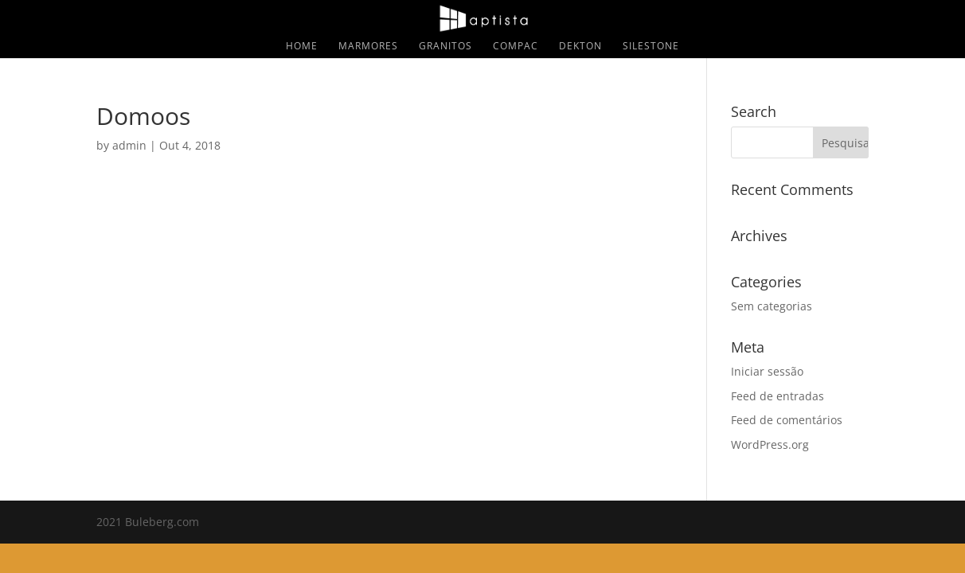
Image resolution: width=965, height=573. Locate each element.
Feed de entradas (777, 395)
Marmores (368, 47)
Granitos (445, 47)
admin (129, 145)
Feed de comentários (786, 419)
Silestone (651, 47)
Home (302, 47)
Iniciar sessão (767, 371)
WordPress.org (770, 444)
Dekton (580, 47)
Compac (515, 47)
